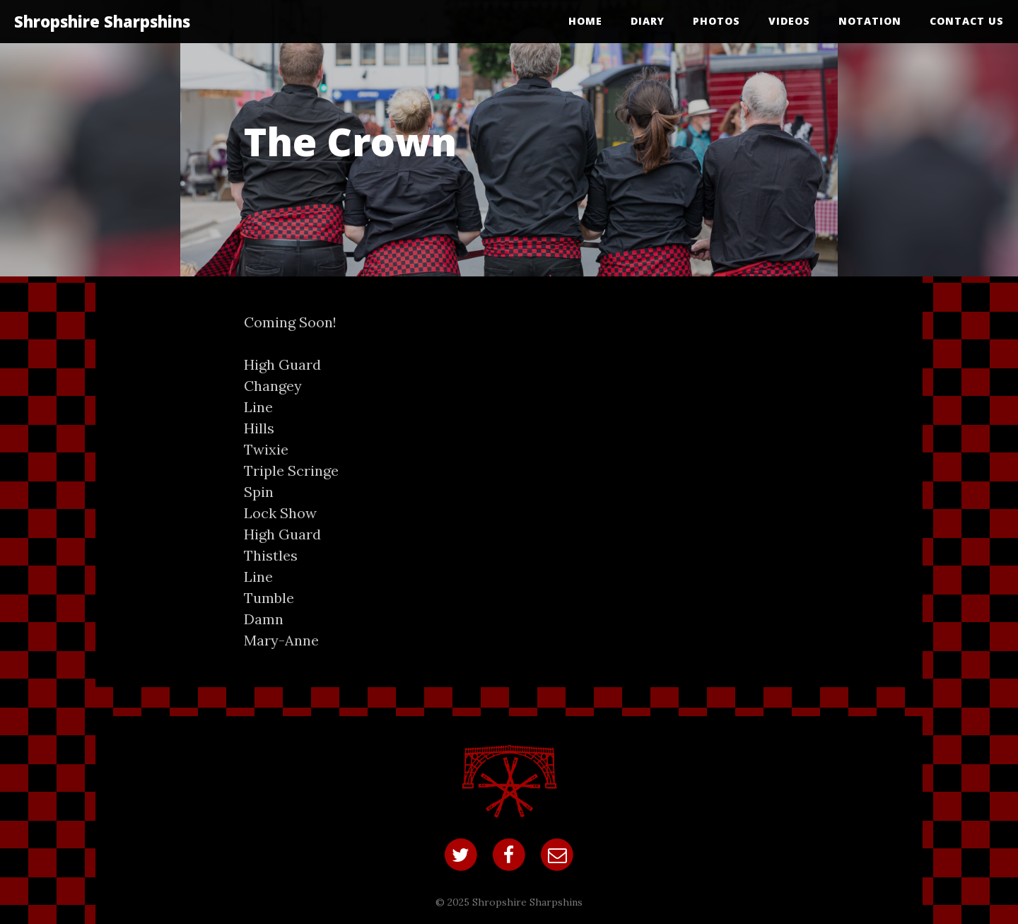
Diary (648, 21)
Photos (716, 21)
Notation (869, 21)
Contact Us (967, 21)
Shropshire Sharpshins (102, 21)
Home (585, 21)
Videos (789, 21)
